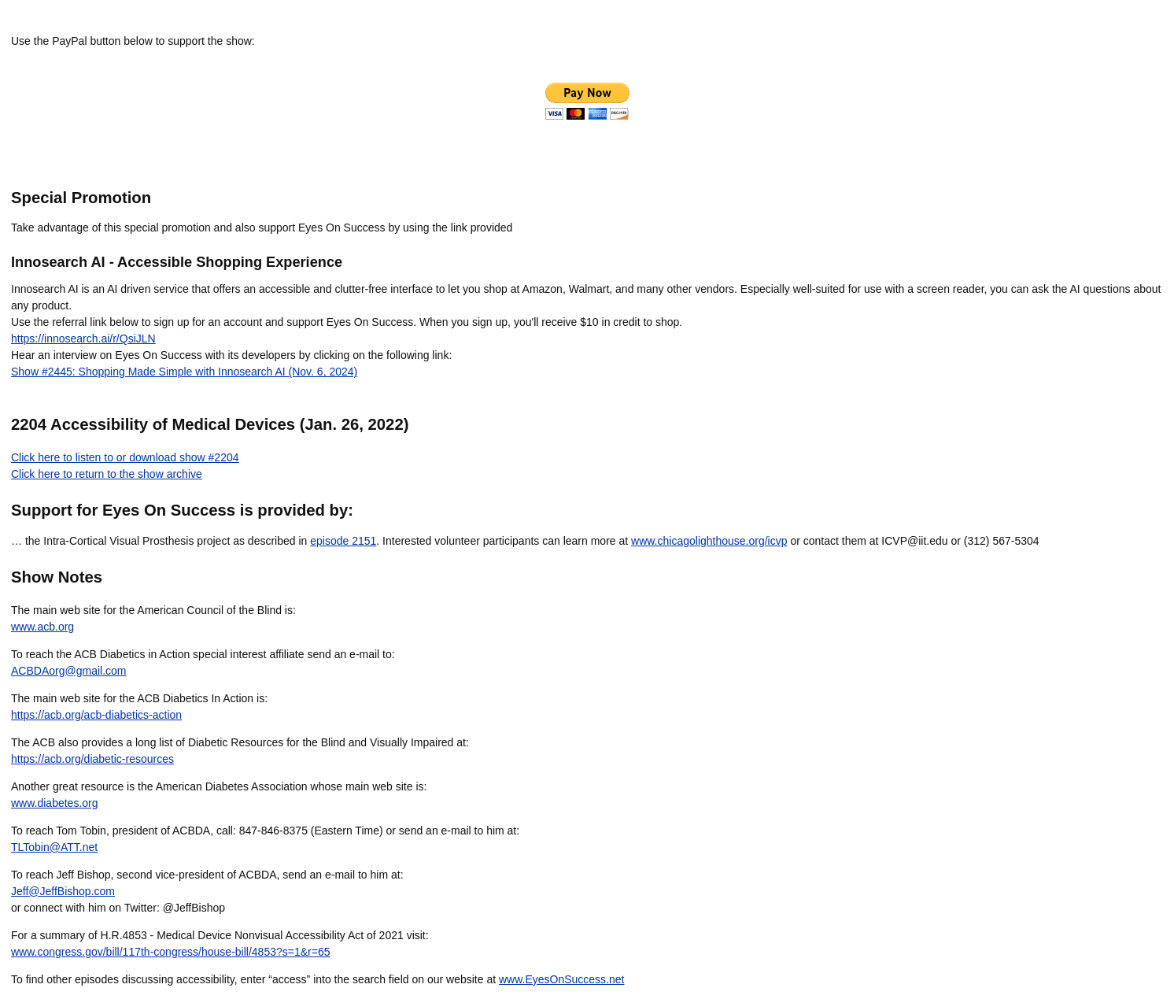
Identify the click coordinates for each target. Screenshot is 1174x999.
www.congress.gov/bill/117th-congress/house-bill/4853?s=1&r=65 (170, 951)
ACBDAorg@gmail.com (68, 670)
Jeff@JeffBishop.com (63, 891)
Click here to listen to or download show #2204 (125, 457)
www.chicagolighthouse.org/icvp (709, 541)
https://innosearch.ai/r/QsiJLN (83, 338)
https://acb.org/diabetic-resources (92, 759)
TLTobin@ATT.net (54, 847)
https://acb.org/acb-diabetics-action (96, 715)
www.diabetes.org (54, 803)
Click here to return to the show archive (106, 474)
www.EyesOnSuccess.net (562, 979)
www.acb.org (42, 626)
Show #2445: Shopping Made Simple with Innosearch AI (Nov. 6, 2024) (184, 371)
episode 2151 (343, 541)
